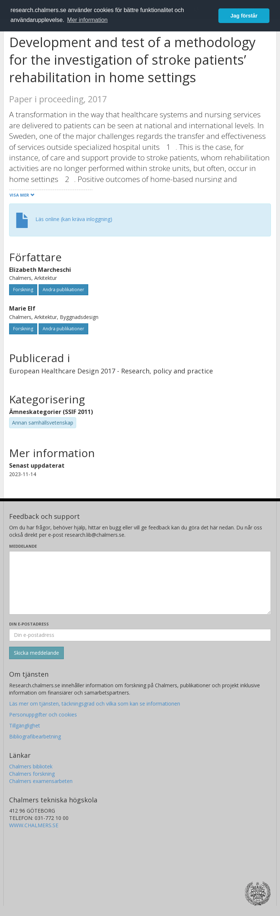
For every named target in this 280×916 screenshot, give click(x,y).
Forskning (23, 289)
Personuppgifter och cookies (43, 714)
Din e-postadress (29, 624)
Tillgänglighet (24, 725)
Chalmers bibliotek (30, 766)
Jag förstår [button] (243, 16)
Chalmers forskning (32, 773)
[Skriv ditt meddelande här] (140, 583)
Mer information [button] (87, 20)
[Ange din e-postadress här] (140, 635)
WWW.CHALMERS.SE (33, 825)
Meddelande (23, 546)
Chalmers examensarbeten (41, 781)
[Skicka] (36, 653)
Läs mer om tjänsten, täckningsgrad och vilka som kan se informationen (94, 703)
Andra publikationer (63, 289)
